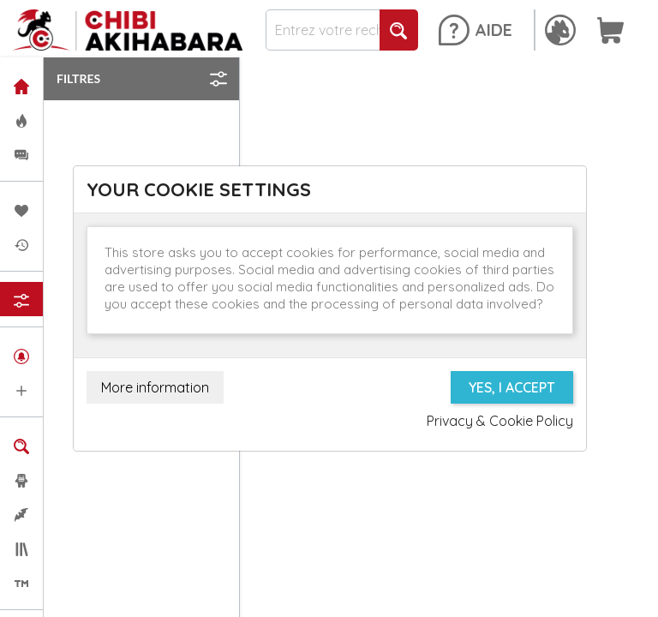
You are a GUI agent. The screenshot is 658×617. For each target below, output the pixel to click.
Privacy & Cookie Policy (500, 420)
